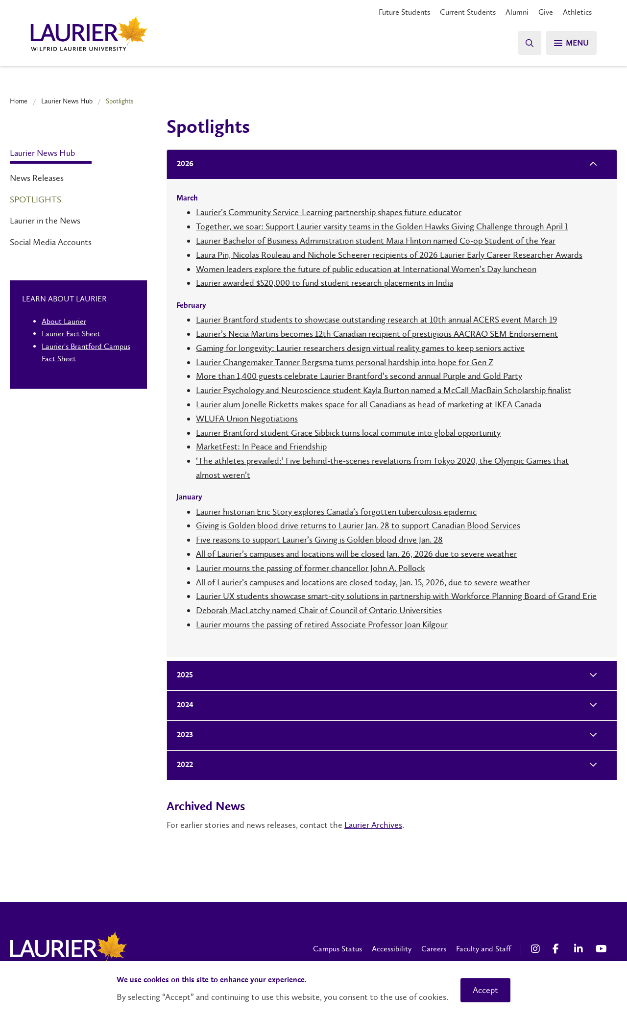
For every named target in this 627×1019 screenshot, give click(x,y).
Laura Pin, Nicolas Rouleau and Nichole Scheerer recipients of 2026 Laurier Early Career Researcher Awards (389, 254)
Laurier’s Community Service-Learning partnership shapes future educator (328, 212)
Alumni (517, 12)
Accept (485, 990)
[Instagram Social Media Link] (537, 949)
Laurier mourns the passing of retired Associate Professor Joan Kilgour (322, 624)
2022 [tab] (182, 765)
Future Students (404, 12)
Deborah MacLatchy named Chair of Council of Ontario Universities (319, 610)
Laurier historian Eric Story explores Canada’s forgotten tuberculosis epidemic (336, 511)
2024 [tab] (182, 705)
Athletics (577, 12)
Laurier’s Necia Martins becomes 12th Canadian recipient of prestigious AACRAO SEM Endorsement (377, 333)
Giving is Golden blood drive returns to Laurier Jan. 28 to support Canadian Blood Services (358, 525)
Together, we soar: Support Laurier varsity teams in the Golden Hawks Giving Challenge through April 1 (382, 226)
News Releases (37, 178)
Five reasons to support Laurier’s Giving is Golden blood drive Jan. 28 (319, 539)
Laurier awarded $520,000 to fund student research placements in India (324, 282)
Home (18, 101)
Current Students (468, 12)
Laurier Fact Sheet (71, 333)
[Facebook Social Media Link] (558, 949)
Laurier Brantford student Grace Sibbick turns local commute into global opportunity (348, 432)
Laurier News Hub (67, 101)
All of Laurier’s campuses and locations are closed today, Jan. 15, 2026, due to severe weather (363, 582)
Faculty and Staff (483, 948)
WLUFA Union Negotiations (247, 418)
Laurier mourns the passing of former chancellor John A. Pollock (310, 568)
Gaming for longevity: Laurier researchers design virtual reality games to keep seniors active (360, 348)
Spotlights (35, 199)
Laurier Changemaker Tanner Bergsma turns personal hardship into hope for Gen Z (344, 362)
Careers (433, 948)
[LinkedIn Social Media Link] (580, 949)
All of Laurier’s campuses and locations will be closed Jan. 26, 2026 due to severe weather (356, 553)
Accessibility (391, 948)
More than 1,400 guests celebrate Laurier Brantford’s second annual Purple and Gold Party (359, 376)
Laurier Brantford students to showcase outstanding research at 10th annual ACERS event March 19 (376, 319)
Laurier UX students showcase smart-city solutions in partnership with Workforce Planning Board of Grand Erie (396, 596)
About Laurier (64, 321)
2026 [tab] (182, 164)
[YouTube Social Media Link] (601, 949)
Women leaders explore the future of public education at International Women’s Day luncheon (366, 269)
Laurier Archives (373, 825)
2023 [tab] (182, 735)
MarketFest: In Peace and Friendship (261, 446)
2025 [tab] (182, 675)
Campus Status (337, 948)
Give (545, 12)
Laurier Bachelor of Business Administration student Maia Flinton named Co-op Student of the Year (375, 240)
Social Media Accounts (51, 242)
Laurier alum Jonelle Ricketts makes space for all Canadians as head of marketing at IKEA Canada (368, 404)
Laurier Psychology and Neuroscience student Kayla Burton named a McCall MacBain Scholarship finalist (383, 390)
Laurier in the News (45, 220)
